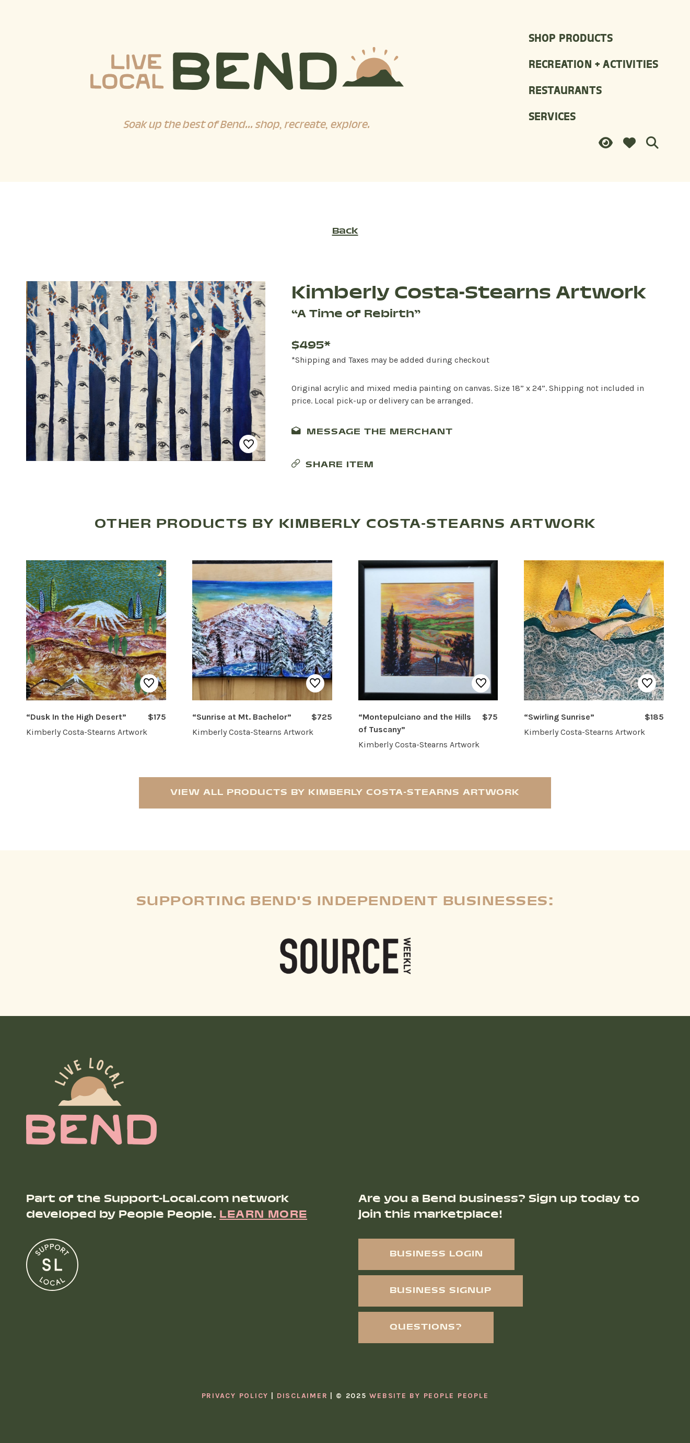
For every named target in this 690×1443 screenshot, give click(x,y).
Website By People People (428, 1395)
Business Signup (441, 1290)
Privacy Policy (235, 1395)
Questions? (426, 1327)
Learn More (263, 1215)
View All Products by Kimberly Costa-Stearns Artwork (345, 792)
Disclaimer (302, 1395)
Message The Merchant (380, 431)
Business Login (436, 1254)
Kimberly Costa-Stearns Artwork (468, 294)
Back (345, 231)
